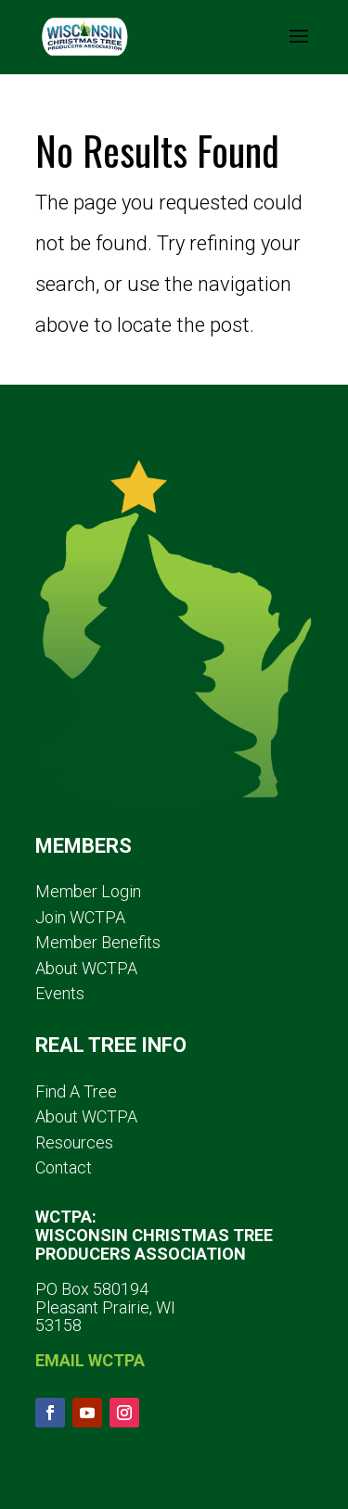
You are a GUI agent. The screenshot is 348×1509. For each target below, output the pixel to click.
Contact (63, 1167)
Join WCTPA (80, 917)
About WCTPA (86, 968)
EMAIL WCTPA (90, 1360)
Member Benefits (98, 942)
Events (59, 993)
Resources (74, 1142)
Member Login (88, 891)
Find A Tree (76, 1091)
